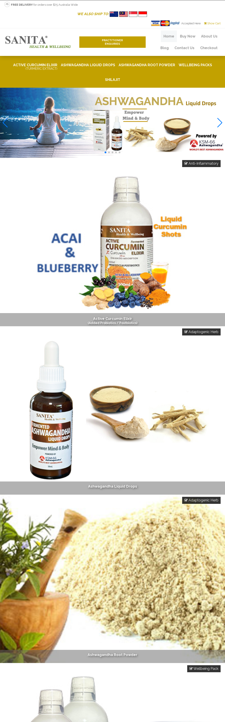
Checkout (209, 48)
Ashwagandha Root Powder (147, 65)
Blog (164, 48)
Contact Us (184, 48)
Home (168, 36)
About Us (209, 36)
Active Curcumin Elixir (35, 66)
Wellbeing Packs (195, 65)
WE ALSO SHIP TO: (112, 14)
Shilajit (112, 80)
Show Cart (212, 23)
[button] (105, 152)
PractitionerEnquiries (112, 42)
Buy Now (187, 36)
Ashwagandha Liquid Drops (88, 65)
